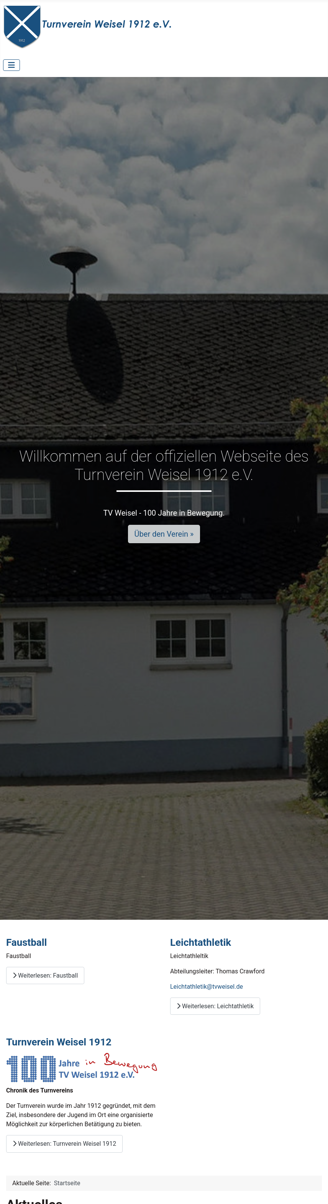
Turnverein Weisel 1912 (59, 1042)
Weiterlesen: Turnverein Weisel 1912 (64, 1143)
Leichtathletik (200, 942)
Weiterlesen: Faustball (45, 975)
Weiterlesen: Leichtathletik (215, 1006)
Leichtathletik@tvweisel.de (206, 986)
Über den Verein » (164, 534)
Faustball (26, 942)
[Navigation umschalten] (11, 65)
